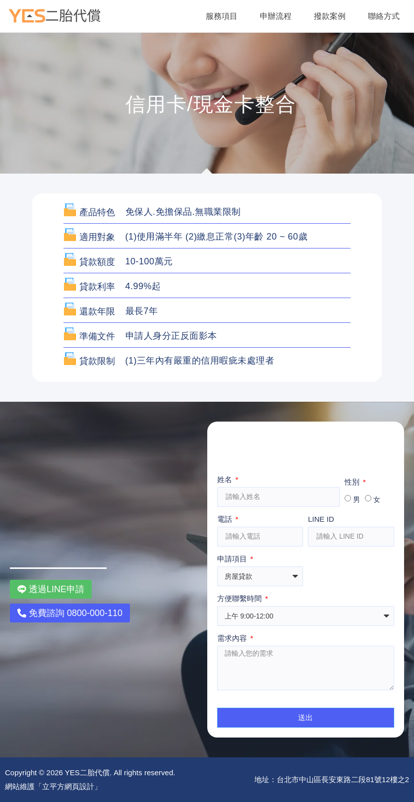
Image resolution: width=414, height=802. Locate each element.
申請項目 (233, 559)
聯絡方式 (384, 16)
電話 (225, 519)
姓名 (225, 480)
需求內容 (233, 638)
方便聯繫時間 (240, 599)
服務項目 (221, 16)
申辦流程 (276, 16)
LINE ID (321, 519)
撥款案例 (330, 16)
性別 (353, 482)
